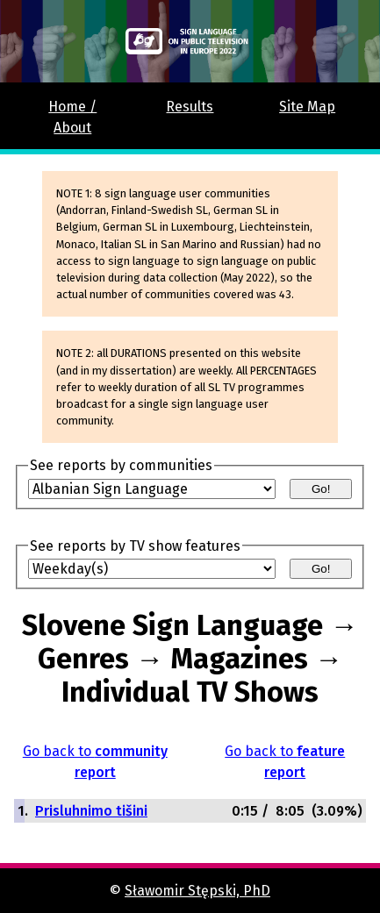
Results (189, 106)
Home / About (72, 117)
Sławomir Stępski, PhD (197, 890)
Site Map (307, 106)
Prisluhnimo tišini (91, 810)
